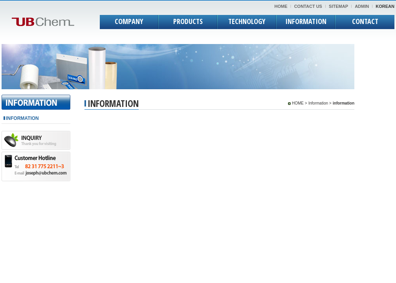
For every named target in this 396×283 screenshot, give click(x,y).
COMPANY (129, 21)
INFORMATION (305, 21)
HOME (281, 6)
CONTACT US (308, 6)
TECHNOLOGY (246, 21)
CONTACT (365, 21)
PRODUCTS (188, 21)
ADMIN (362, 6)
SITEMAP (338, 6)
